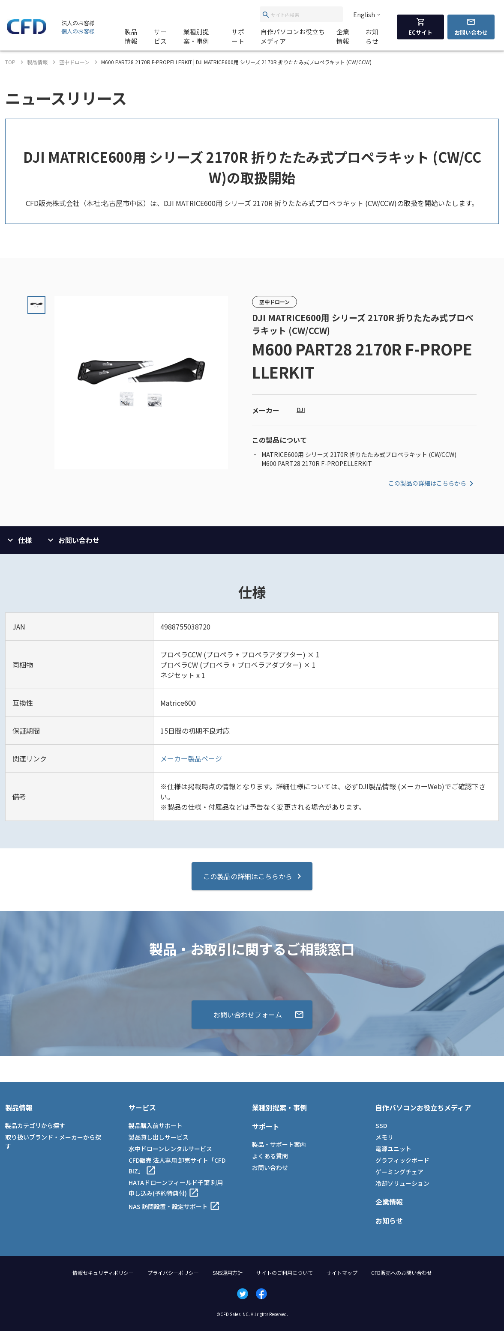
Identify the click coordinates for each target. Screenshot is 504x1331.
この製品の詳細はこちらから (432, 483)
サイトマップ (342, 1272)
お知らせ (372, 36)
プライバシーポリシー (173, 1272)
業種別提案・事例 (196, 36)
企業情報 (342, 36)
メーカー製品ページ (191, 758)
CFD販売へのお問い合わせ (401, 1272)
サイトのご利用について (284, 1272)
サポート (237, 36)
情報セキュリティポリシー (103, 1272)
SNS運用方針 (228, 1272)
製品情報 (131, 36)
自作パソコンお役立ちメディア (293, 36)
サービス (160, 36)
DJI (301, 409)
